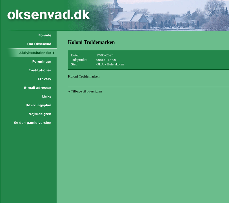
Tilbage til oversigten (86, 91)
